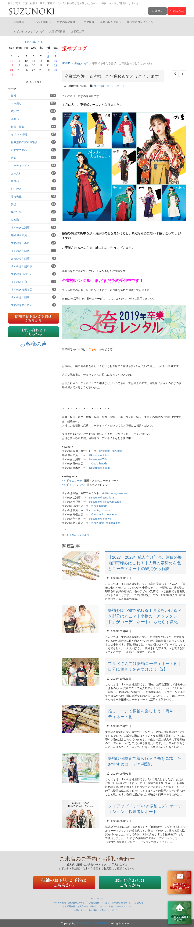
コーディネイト (20, 165)
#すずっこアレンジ (73, 484)
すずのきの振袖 (67, 21)
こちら (92, 349)
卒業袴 (15, 118)
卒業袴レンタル (110, 21)
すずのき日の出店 (21, 274)
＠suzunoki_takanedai (104, 514)
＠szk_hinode (99, 463)
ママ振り (89, 21)
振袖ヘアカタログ (98, 906)
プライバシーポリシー (109, 910)
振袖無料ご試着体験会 (24, 142)
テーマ (12, 88)
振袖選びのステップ (77, 902)
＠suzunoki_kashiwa (98, 510)
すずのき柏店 (19, 281)
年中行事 (16, 212)
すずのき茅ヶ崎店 (21, 305)
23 (55, 65)
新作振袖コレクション (141, 21)
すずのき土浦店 (20, 227)
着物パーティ (19, 180)
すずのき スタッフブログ (29, 31)
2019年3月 (33, 41)
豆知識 (15, 219)
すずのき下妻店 (20, 243)
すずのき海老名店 (21, 289)
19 (26, 65)
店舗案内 (20, 21)
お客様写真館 (57, 31)
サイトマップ (97, 899)
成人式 (15, 111)
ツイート (69, 528)
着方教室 (16, 196)
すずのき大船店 (20, 297)
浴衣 (13, 157)
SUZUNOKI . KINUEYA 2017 (93, 923)
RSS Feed (33, 81)
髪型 (13, 204)
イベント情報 (42, 21)
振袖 (13, 95)
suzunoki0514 (97, 459)
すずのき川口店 (20, 250)
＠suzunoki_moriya (99, 518)
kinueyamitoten (98, 455)
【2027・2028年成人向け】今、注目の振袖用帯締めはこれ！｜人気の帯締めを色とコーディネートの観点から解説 (145, 563)
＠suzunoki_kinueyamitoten (104, 501)
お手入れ (16, 173)
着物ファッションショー (120, 906)
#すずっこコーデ (72, 480)
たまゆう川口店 (20, 258)
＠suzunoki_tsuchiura (101, 497)
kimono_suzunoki (116, 493)
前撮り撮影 (17, 126)
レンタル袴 (83, 534)
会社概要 (93, 910)
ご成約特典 (94, 902)
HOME (66, 63)
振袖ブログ (81, 63)
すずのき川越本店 (21, 266)
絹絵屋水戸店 (19, 235)
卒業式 (72, 534)
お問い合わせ (80, 910)
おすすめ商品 (19, 149)
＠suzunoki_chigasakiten (105, 522)
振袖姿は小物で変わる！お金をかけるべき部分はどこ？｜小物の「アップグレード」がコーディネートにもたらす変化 (144, 616)
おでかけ (16, 188)
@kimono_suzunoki (110, 450)
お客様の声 (77, 31)
